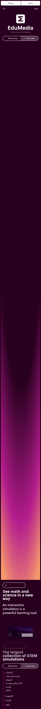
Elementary (12, 38)
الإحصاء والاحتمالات (12, 676)
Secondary (29, 38)
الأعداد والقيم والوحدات (13, 683)
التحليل (7, 690)
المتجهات (8, 679)
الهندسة (8, 686)
